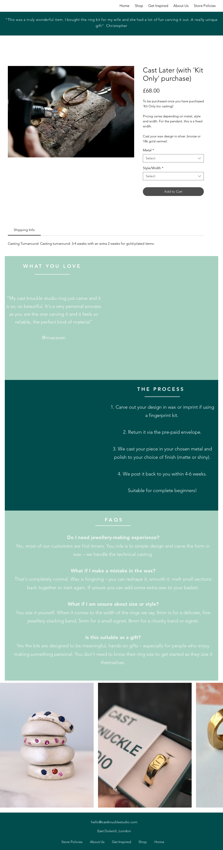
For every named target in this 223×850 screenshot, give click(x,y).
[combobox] (173, 158)
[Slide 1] (106, 25)
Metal (148, 150)
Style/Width (153, 168)
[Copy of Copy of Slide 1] (117, 25)
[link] (24, 230)
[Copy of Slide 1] (111, 25)
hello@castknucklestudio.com (114, 822)
